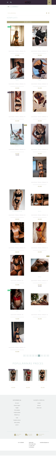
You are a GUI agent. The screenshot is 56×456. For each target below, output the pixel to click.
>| (47, 355)
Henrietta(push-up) (17, 211)
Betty (17, 80)
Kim (17, 112)
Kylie (17, 310)
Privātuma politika (17, 412)
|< (24, 355)
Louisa (39, 145)
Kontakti (39, 403)
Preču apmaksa (17, 410)
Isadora (40, 178)
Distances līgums (17, 405)
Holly (28, 382)
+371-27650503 (21, 442)
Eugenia (40, 112)
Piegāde (17, 407)
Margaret (17, 145)
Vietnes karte (39, 407)
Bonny (39, 276)
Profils (17, 417)
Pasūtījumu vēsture (17, 420)
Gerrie (39, 211)
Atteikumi (39, 405)
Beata (13, 382)
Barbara (40, 244)
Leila (17, 276)
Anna (39, 47)
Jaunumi (17, 424)
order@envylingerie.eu (44, 442)
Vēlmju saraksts (17, 422)
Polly (39, 80)
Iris (40, 310)
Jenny (42, 382)
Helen (17, 343)
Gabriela (17, 244)
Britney (17, 47)
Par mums (17, 403)
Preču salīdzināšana (12, 13)
